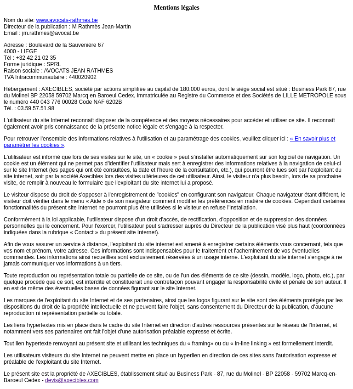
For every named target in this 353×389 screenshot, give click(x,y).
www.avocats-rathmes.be (67, 20)
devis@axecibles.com (71, 380)
